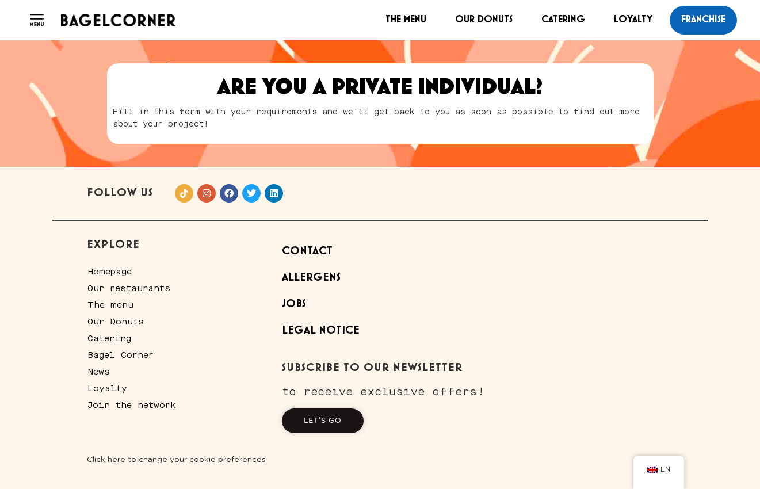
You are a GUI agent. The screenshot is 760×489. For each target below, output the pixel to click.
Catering (563, 19)
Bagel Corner (121, 355)
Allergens (311, 278)
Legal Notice (321, 330)
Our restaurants (129, 288)
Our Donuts (484, 19)
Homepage (110, 271)
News (99, 371)
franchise (703, 19)
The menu (405, 19)
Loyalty (633, 19)
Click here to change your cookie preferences (176, 460)
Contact (307, 251)
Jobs (294, 304)
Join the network (132, 405)
